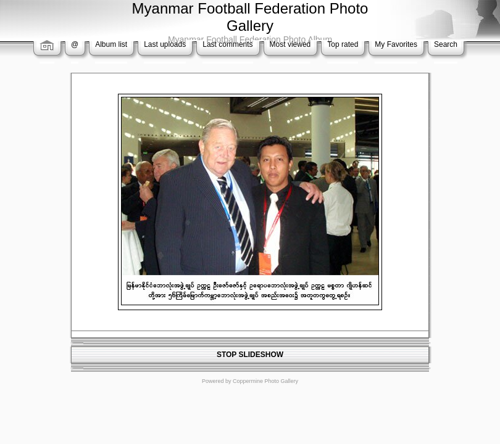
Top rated (342, 44)
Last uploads (165, 44)
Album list (111, 44)
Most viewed (290, 44)
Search (445, 44)
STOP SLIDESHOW (250, 354)
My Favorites (396, 44)
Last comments (227, 44)
